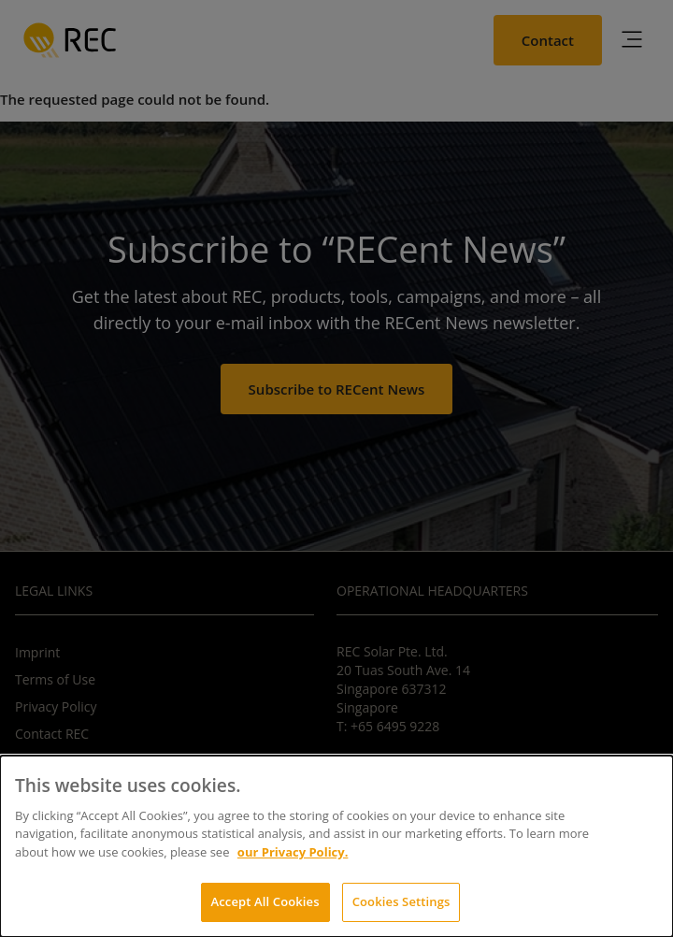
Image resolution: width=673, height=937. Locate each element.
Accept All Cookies (265, 901)
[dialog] (336, 846)
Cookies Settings (401, 901)
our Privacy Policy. (293, 851)
